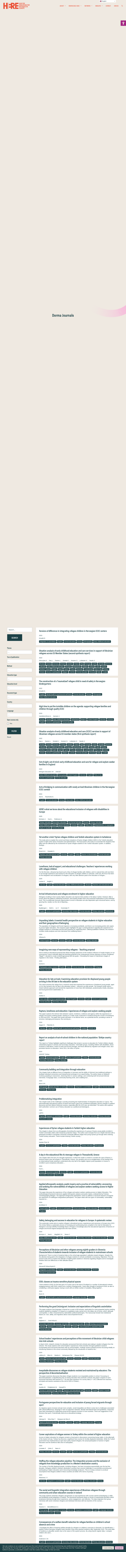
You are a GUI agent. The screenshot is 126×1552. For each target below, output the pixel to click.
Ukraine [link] (42, 672)
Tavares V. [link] (42, 1507)
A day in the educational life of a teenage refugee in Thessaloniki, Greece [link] (69, 1154)
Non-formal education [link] (75, 822)
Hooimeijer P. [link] (65, 908)
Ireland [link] (92, 666)
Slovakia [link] (101, 664)
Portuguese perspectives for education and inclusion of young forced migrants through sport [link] (75, 1403)
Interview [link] (103, 719)
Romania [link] (92, 672)
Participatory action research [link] (49, 967)
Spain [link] (60, 669)
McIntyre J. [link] (42, 819)
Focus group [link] (62, 775)
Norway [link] (79, 641)
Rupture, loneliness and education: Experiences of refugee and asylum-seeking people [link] (75, 1010)
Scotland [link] (84, 1028)
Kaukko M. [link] (42, 1387)
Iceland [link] (106, 669)
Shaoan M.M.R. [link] (79, 1355)
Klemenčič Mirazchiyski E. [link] (47, 1266)
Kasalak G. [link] (51, 851)
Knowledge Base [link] (75, 6)
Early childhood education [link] (102, 641)
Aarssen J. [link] (56, 716)
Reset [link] (9, 737)
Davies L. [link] (58, 660)
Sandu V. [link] (92, 660)
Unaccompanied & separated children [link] (91, 1326)
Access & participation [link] (54, 672)
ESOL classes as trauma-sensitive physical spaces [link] (60, 1281)
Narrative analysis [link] (105, 1208)
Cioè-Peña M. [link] (52, 1320)
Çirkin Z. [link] (50, 1448)
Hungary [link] (68, 666)
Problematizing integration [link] (50, 1098)
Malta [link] (99, 672)
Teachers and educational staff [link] (49, 854)
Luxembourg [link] (88, 669)
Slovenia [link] (108, 664)
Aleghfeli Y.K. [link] (58, 1234)
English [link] (60, 641)
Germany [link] (56, 664)
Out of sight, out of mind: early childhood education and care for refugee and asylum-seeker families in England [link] (77, 763)
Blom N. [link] (50, 1355)
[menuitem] (62, 6)
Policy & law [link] (98, 669)
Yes (11, 723)
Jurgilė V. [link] (50, 881)
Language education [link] (80, 1297)
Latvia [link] (98, 666)
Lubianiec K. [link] (83, 660)
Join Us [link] (116, 6)
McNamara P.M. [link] (67, 1355)
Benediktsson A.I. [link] (53, 1507)
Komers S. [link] (74, 660)
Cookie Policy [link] (39, 1550)
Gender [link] (62, 1452)
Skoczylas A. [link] (43, 660)
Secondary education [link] (59, 822)
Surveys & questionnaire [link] (56, 999)
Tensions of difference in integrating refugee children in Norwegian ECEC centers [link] (73, 631)
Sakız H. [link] (58, 1448)
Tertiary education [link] (45, 822)
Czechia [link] (72, 672)
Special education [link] (63, 825)
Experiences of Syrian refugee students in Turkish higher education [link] (67, 1128)
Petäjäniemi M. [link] (52, 1387)
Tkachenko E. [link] (49, 797)
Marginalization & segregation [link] (104, 825)
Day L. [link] (51, 660)
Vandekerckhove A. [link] (45, 716)
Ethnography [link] (88, 641)
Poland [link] (76, 664)
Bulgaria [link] (85, 666)
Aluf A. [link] (41, 797)
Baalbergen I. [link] (43, 908)
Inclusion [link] (110, 719)
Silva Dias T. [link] (52, 1419)
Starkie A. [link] (57, 1355)
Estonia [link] (48, 664)
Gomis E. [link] (42, 964)
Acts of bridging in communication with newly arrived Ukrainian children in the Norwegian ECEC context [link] (77, 788)
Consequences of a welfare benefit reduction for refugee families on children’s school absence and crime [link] (74, 1523)
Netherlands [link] (77, 666)
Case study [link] (43, 999)
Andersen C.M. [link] (44, 1539)
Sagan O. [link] (42, 1025)
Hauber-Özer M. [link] (44, 1142)
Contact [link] (108, 6)
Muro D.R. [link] (42, 1083)
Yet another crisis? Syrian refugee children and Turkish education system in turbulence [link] (75, 837)
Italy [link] (82, 664)
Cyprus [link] (66, 669)
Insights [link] (99, 6)
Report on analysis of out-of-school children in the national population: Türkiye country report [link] (75, 1038)
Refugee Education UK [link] (46, 772)
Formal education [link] (69, 641)
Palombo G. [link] (51, 1025)
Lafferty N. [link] (42, 1355)
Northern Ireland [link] (45, 669)
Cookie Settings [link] (108, 1548)
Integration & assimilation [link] (48, 641)
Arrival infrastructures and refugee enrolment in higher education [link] (66, 893)
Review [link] (42, 664)
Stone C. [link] (67, 1234)
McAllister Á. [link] (43, 1205)
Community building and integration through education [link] (62, 1069)
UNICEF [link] (58, 772)
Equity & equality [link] (45, 828)
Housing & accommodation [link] (98, 1324)
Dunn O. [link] (41, 1294)
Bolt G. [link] (51, 908)
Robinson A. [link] (58, 819)
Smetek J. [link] (66, 660)
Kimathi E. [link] (42, 638)
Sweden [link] (69, 664)
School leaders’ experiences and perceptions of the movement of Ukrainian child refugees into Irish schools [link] (76, 1339)
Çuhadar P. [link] (42, 1448)
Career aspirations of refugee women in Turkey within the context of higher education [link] (74, 1434)
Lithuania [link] (43, 666)
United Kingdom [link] (93, 719)
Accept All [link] (119, 1548)
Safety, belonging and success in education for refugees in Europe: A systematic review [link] (75, 1220)
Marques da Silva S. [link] (64, 1419)
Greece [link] (104, 666)
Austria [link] (94, 664)
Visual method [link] (44, 1208)
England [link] (42, 1211)
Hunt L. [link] (50, 819)
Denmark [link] (80, 669)
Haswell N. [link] (62, 1387)
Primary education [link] (96, 822)
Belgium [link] (65, 672)
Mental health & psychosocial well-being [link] (59, 694)
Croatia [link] (104, 672)
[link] (123, 23)
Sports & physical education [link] (49, 1422)
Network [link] (88, 6)
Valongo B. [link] (42, 1419)
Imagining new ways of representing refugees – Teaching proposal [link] (67, 949)
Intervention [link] (89, 967)
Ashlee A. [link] (42, 996)
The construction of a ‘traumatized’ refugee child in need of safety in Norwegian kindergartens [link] (72, 682)
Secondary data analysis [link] (70, 911)
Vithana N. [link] (42, 937)
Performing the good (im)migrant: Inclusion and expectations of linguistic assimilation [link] (75, 1306)
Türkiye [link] (77, 854)
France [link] (72, 669)
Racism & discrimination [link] (89, 854)
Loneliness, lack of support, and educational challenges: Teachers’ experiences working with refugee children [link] (75, 867)
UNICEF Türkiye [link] (44, 1054)
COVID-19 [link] (92, 1028)
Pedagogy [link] (98, 967)
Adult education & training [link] (58, 1087)
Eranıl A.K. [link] (42, 851)
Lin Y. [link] (57, 908)
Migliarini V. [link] (42, 1320)
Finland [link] (63, 664)
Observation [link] (70, 800)
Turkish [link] (42, 1057)
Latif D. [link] (41, 1113)
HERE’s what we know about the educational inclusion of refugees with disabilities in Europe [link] (74, 810)
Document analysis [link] (52, 1057)
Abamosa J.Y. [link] (43, 1477)
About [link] (63, 6)
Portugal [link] (87, 664)
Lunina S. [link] (42, 881)
